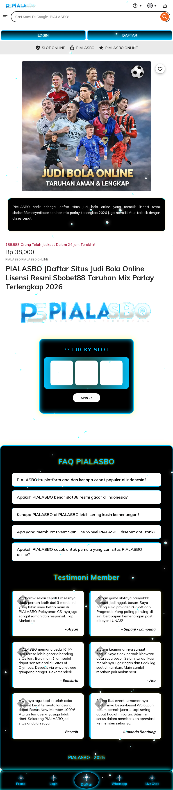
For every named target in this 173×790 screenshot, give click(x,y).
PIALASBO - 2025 (86, 757)
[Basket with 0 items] (164, 5)
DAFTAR (129, 35)
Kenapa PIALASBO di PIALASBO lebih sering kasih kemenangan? (78, 514)
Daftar (86, 780)
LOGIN (43, 35)
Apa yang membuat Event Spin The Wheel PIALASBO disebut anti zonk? (86, 531)
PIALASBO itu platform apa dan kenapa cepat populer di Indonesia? (81, 479)
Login (53, 780)
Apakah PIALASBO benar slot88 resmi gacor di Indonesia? (72, 497)
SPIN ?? (86, 398)
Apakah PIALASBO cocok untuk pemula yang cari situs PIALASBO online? (79, 552)
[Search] (164, 16)
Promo (20, 780)
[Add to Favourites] (160, 68)
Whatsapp (119, 780)
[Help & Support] (137, 5)
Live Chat (152, 780)
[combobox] (85, 16)
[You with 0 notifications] (152, 5)
